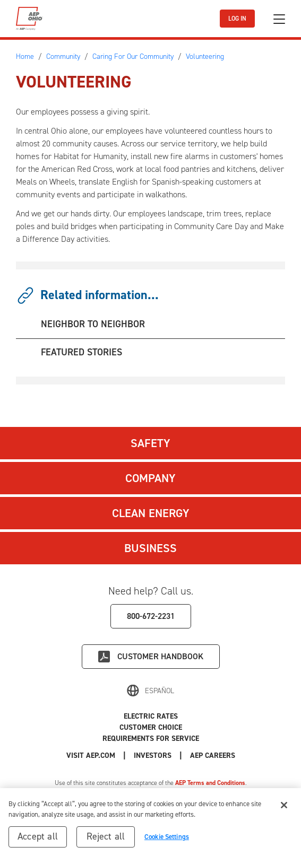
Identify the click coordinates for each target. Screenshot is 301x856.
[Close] (284, 805)
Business (150, 548)
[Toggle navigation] (279, 19)
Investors (152, 755)
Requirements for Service (150, 738)
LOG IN (237, 18)
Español (159, 691)
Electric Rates (151, 716)
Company (150, 478)
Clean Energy (151, 513)
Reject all (106, 836)
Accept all (38, 836)
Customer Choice (150, 727)
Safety (150, 443)
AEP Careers (212, 755)
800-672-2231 (151, 616)
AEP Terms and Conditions (210, 783)
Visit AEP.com (90, 755)
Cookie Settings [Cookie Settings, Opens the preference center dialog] (166, 836)
